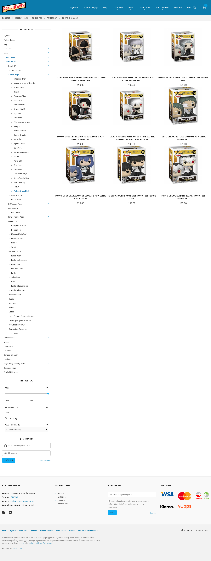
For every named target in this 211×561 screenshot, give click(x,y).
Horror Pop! (16, 230)
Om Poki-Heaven (11, 372)
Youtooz (12, 303)
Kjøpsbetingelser (18, 530)
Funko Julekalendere (19, 286)
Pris (7, 388)
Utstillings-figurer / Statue (20, 320)
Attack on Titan (20, 79)
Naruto (16, 156)
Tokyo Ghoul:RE (21, 191)
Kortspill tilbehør (11, 355)
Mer (189, 7)
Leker (6, 53)
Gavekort (7, 351)
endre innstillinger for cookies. (40, 543)
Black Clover (19, 87)
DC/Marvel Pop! (15, 204)
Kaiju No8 (18, 148)
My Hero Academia (21, 152)
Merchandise (9, 338)
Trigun (16, 187)
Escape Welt (9, 346)
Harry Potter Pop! (18, 225)
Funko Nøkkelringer (19, 260)
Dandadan (18, 100)
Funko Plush (16, 256)
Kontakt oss (63, 504)
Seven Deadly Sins (21, 178)
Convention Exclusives (18, 329)
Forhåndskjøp (9, 40)
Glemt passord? (45, 460)
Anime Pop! (13, 75)
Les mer (153, 513)
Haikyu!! (17, 126)
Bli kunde (61, 497)
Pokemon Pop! (17, 238)
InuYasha (17, 139)
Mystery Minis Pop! (19, 234)
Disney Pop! (13, 208)
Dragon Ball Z (19, 109)
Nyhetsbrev (61, 530)
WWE (13, 282)
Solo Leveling (19, 182)
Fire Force (18, 118)
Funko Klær (16, 264)
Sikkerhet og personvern (41, 530)
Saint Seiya (18, 169)
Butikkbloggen (10, 368)
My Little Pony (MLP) (17, 325)
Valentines (15, 277)
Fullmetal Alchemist (22, 122)
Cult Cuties (13, 333)
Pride (13, 273)
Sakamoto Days (20, 174)
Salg (5, 44)
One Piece (18, 165)
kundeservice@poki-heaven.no (22, 501)
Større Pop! (16, 70)
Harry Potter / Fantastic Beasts (21, 316)
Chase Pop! (16, 200)
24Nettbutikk (17, 548)
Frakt (4, 530)
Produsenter (11, 408)
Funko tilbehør (15, 294)
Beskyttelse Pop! (18, 290)
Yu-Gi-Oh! (18, 161)
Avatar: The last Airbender (24, 83)
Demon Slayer (19, 105)
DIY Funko (15, 213)
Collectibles (9, 57)
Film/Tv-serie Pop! (16, 217)
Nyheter (7, 36)
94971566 (14, 497)
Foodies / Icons (17, 269)
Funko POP (11, 62)
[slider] (48, 393)
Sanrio (14, 243)
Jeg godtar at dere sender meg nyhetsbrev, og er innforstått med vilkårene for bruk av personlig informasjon (128, 504)
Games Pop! (13, 221)
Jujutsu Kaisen (19, 144)
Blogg (72, 530)
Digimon (17, 113)
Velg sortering (12, 425)
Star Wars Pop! (14, 251)
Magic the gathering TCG (14, 363)
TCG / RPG (8, 49)
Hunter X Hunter (20, 135)
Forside (61, 493)
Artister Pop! (16, 195)
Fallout (12, 307)
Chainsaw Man (20, 96)
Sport (13, 247)
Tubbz (11, 299)
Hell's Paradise (20, 131)
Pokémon (8, 359)
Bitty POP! (12, 66)
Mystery (7, 342)
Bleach (16, 92)
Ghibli (11, 312)
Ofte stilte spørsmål (88, 530)
